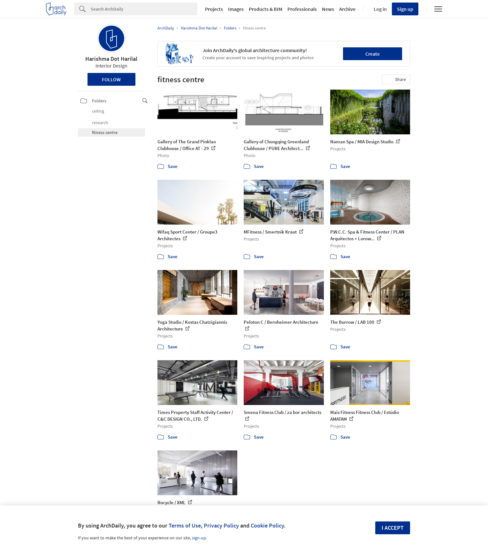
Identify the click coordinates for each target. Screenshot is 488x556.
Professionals (302, 9)
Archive (347, 9)
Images (236, 9)
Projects (214, 9)
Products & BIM (265, 9)
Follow (111, 79)
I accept (393, 527)
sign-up (199, 538)
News (328, 9)
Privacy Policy (221, 525)
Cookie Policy (267, 525)
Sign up (405, 9)
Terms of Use (185, 525)
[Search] (144, 9)
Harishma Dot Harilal (111, 58)
